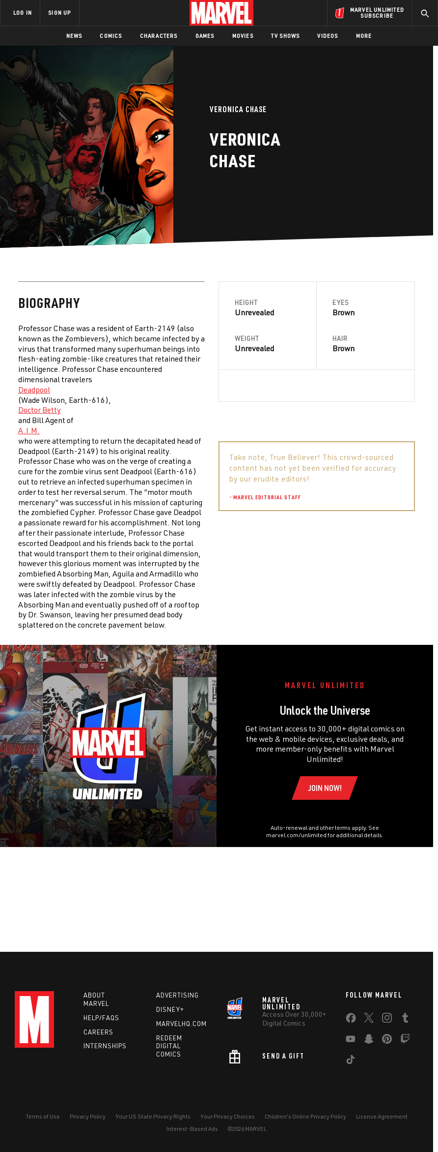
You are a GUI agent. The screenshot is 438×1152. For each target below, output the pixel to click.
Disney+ (170, 1009)
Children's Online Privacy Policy (305, 1116)
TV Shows (285, 35)
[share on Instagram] (387, 1020)
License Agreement (382, 1116)
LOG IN (22, 12)
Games (205, 35)
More (364, 35)
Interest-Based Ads (192, 1128)
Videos (327, 35)
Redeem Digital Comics (169, 1046)
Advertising (177, 995)
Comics (111, 35)
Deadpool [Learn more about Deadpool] (34, 389)
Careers (98, 1032)
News (74, 35)
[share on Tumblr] (405, 1020)
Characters (159, 35)
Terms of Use (43, 1116)
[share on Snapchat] (369, 1041)
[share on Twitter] (369, 1020)
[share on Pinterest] (387, 1041)
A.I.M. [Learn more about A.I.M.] (29, 430)
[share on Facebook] (351, 1020)
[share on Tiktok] (351, 1061)
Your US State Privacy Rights (153, 1116)
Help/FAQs (101, 1018)
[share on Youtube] (351, 1041)
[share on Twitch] (405, 1041)
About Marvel (96, 999)
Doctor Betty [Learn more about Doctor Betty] (39, 410)
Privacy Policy (88, 1116)
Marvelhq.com (181, 1024)
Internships (105, 1046)
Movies (242, 35)
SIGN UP (59, 12)
